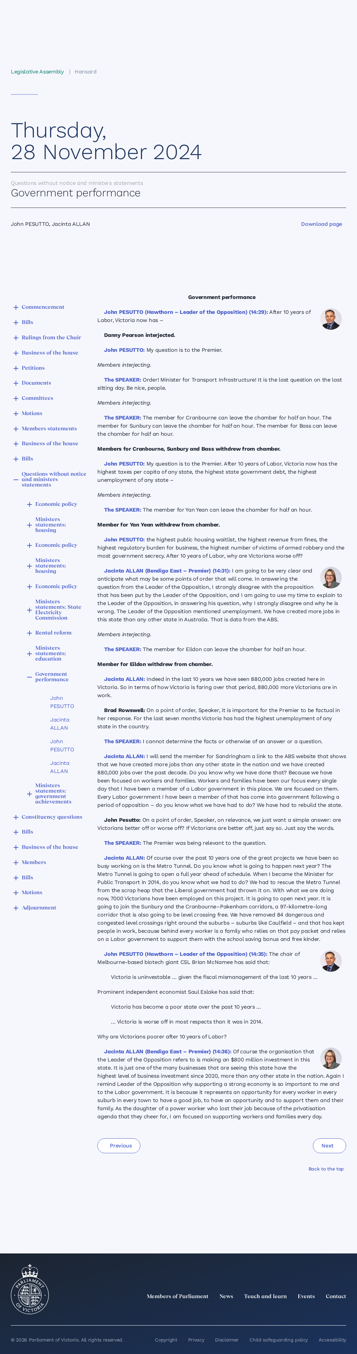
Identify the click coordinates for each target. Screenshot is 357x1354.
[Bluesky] (342, 1311)
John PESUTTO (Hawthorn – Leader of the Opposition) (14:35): (185, 954)
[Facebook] (312, 1311)
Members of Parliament (178, 1296)
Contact (336, 1296)
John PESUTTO (62, 702)
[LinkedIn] (282, 1311)
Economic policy (56, 504)
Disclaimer (227, 1339)
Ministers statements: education (50, 654)
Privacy (196, 1339)
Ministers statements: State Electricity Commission (58, 610)
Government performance (52, 677)
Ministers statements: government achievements (53, 793)
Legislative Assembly (37, 71)
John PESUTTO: (124, 350)
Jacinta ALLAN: (124, 679)
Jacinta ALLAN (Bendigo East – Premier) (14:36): (167, 1051)
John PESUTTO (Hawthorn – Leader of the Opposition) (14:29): (186, 312)
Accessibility (332, 1339)
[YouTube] (327, 1311)
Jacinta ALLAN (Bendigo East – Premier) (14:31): (167, 570)
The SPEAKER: (122, 380)
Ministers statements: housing (50, 525)
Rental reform (53, 633)
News (226, 1296)
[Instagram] (297, 1311)
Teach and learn (265, 1296)
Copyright (166, 1339)
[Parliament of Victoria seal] (30, 1289)
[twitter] (267, 1311)
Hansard (86, 71)
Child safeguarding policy (279, 1339)
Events (306, 1296)
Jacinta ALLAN (60, 723)
